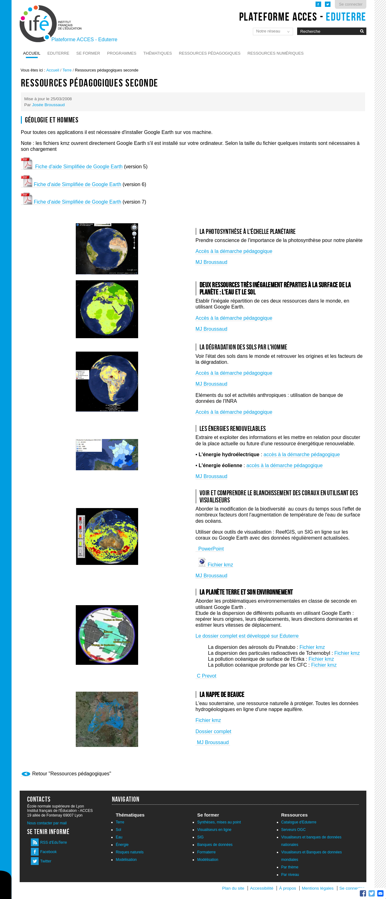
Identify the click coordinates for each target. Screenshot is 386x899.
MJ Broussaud (211, 262)
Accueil (31, 53)
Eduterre (58, 53)
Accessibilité (261, 888)
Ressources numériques (276, 53)
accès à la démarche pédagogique (301, 454)
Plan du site (233, 888)
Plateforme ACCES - (303, 16)
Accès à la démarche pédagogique (233, 251)
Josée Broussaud (48, 104)
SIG (200, 837)
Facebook (48, 852)
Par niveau (290, 874)
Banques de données (214, 844)
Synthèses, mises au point (219, 822)
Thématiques (157, 53)
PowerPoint (209, 548)
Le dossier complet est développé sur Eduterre (247, 636)
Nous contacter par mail (47, 823)
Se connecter (350, 4)
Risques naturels (129, 852)
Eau (119, 837)
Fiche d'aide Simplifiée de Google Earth (72, 166)
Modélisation (126, 859)
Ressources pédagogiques (210, 53)
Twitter (45, 861)
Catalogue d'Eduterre (298, 822)
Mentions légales (318, 888)
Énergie (122, 844)
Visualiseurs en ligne (214, 829)
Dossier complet (213, 731)
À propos (288, 888)
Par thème (289, 867)
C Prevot (205, 676)
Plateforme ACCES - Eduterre (84, 39)
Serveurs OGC (293, 829)
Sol (118, 829)
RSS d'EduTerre (53, 842)
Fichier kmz (219, 564)
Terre (66, 70)
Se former (88, 53)
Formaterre (206, 852)
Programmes (121, 53)
